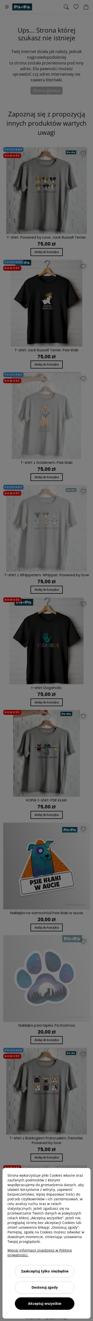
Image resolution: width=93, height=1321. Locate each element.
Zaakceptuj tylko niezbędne (44, 1271)
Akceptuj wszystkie (44, 1303)
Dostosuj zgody (44, 1287)
